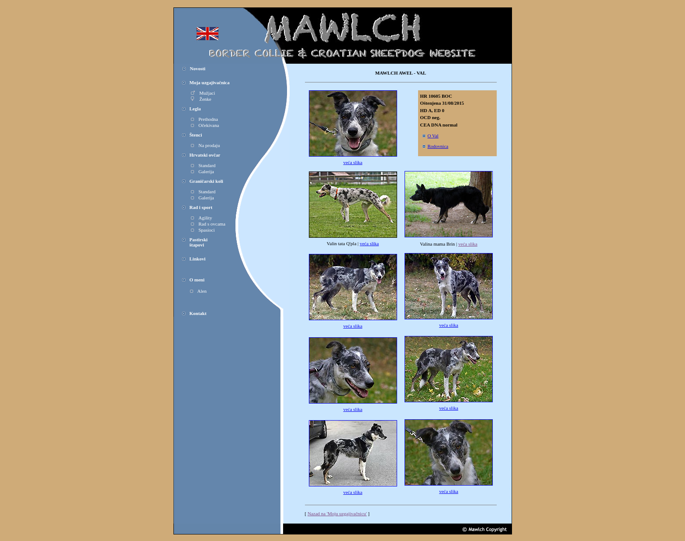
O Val (433, 135)
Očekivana (208, 125)
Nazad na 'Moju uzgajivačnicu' (337, 513)
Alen (198, 291)
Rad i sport (201, 207)
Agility (201, 217)
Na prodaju (205, 145)
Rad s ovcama (208, 223)
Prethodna (204, 119)
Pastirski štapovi (195, 242)
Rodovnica (435, 146)
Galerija (202, 171)
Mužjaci (203, 93)
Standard (203, 165)
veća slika (353, 162)
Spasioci (202, 230)
